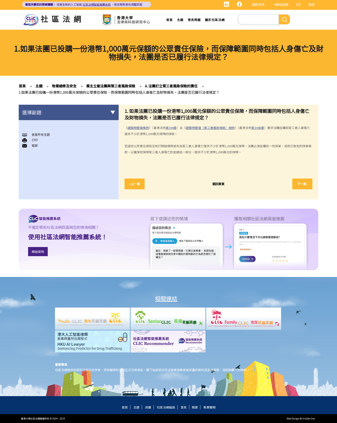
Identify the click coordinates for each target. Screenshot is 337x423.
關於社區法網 (215, 20)
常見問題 (194, 20)
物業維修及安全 (64, 85)
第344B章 (257, 127)
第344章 (171, 127)
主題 (180, 20)
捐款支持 (258, 4)
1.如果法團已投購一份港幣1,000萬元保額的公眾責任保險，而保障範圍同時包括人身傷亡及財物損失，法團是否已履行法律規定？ (119, 92)
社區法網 (62, 18)
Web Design (293, 418)
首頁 (169, 20)
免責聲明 (209, 407)
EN (298, 4)
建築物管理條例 (138, 127)
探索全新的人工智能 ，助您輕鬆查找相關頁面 (83, 4)
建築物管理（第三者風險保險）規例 (210, 127)
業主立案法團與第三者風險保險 (110, 85)
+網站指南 (280, 4)
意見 (184, 407)
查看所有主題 (41, 134)
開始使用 (38, 251)
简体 (311, 4)
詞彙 (148, 407)
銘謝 (195, 407)
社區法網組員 (166, 407)
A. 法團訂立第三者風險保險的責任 (171, 85)
